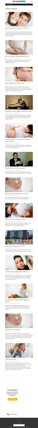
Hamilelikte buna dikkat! (12, 330)
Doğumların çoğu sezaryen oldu (15, 246)
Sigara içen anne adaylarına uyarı (15, 219)
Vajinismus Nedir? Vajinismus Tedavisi (17, 28)
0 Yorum (19, 30)
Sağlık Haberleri (8, 85)
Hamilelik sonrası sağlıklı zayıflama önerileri (18, 111)
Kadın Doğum (11, 8)
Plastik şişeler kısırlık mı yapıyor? (15, 168)
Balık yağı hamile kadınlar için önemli (16, 194)
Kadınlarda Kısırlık (10, 359)
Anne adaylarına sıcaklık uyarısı (14, 83)
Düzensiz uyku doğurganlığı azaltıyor (16, 271)
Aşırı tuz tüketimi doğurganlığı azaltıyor (17, 56)
